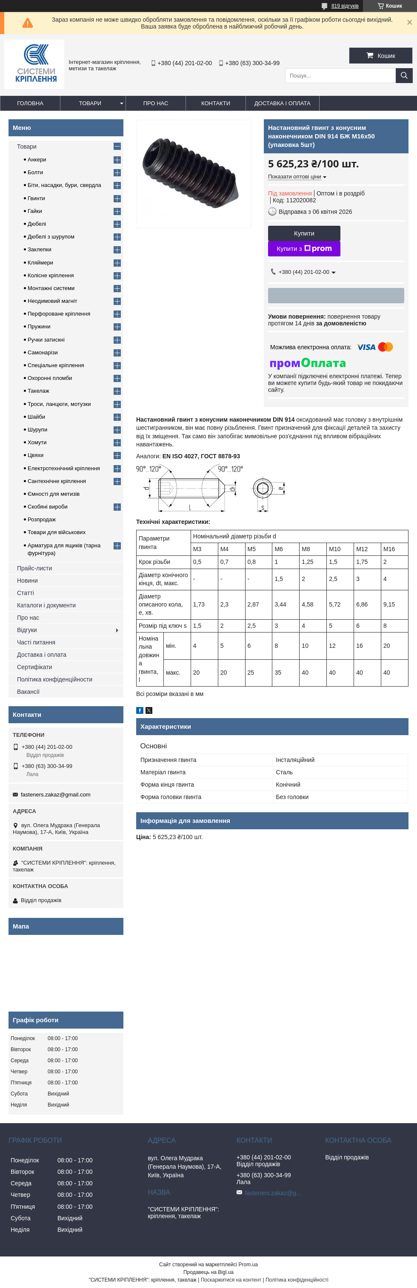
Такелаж (38, 391)
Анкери (37, 159)
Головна (30, 103)
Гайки (35, 211)
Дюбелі (37, 224)
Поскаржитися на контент (231, 1280)
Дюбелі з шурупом (51, 236)
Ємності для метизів (54, 494)
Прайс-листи (34, 568)
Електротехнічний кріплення (64, 468)
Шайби (36, 417)
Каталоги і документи (46, 605)
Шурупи (37, 429)
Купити (304, 233)
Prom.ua (248, 1265)
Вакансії (28, 691)
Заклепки (39, 249)
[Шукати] (404, 75)
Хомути (37, 442)
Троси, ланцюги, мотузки (59, 404)
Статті (25, 592)
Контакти (215, 103)
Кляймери (40, 262)
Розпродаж (42, 519)
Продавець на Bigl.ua (208, 1272)
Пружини (39, 326)
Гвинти (36, 198)
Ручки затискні (46, 339)
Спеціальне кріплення (56, 365)
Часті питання (36, 642)
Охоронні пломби (50, 378)
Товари (90, 103)
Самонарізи (43, 352)
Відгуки (27, 630)
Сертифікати (34, 667)
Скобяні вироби (48, 506)
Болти (35, 172)
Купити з (304, 249)
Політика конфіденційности (54, 679)
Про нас (156, 103)
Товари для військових (57, 532)
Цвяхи (35, 455)
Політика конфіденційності (297, 1280)
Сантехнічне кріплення (57, 481)
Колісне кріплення (51, 275)
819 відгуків (345, 6)
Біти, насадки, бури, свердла (64, 185)
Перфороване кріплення (59, 313)
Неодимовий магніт (52, 301)
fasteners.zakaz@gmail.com (55, 794)
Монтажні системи (51, 288)
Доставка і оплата (282, 103)
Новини (27, 580)
